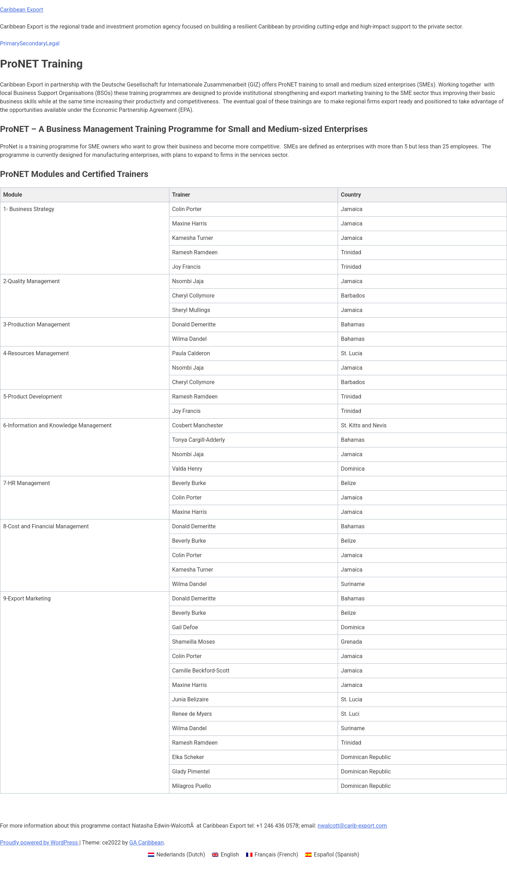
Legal (53, 43)
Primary (9, 43)
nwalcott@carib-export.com (352, 825)
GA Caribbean (146, 842)
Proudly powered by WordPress (39, 842)
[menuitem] (176, 855)
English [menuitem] (230, 854)
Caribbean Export (21, 9)
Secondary (32, 43)
